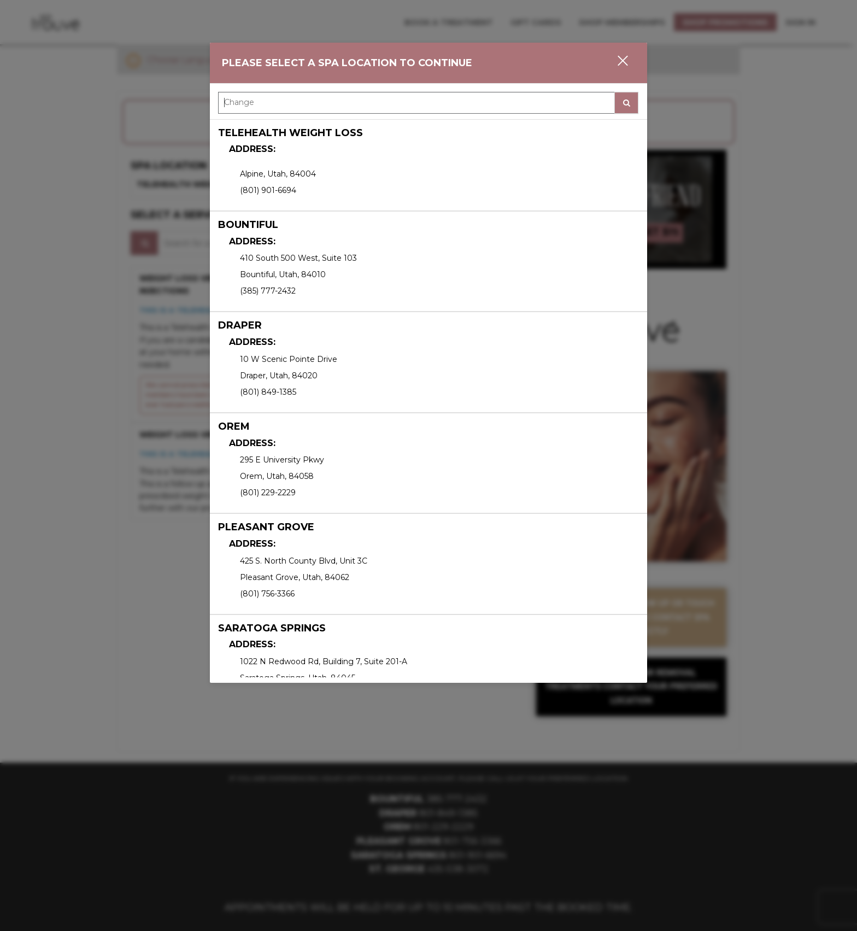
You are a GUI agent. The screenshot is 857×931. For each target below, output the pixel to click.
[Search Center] (416, 103)
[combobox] (428, 105)
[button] (616, 62)
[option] (428, 165)
